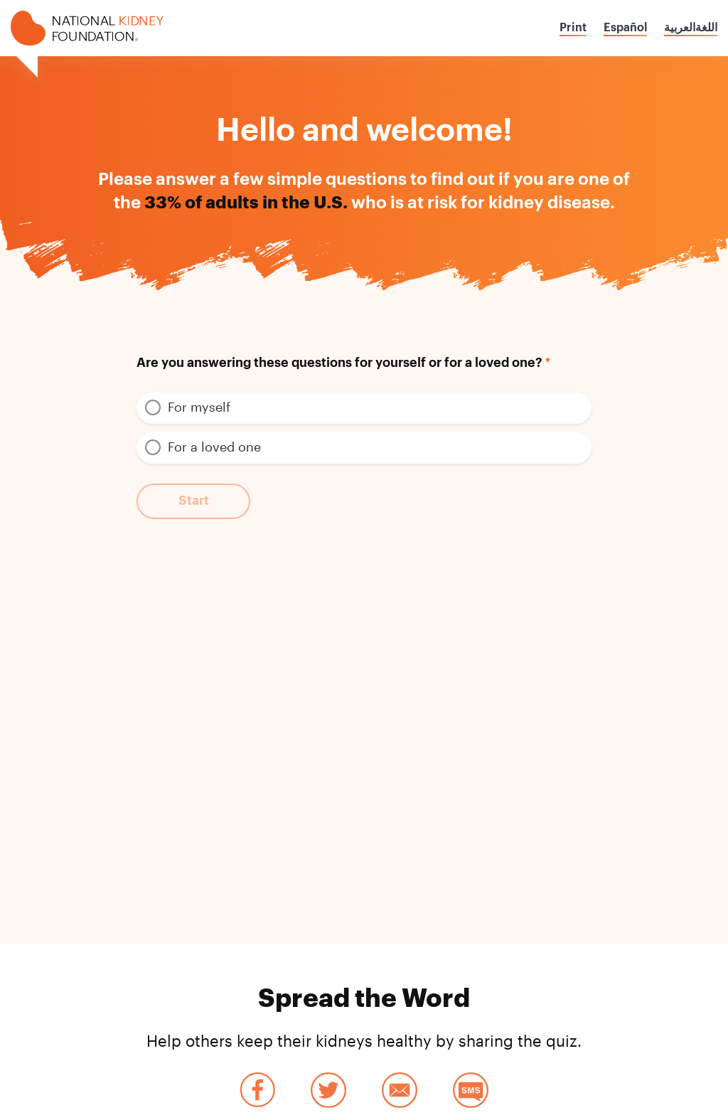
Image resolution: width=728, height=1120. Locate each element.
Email (399, 1090)
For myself (199, 407)
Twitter (328, 1090)
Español (625, 27)
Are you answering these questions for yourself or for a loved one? (339, 362)
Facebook (257, 1090)
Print (573, 27)
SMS (470, 1090)
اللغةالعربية (690, 27)
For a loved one (214, 446)
